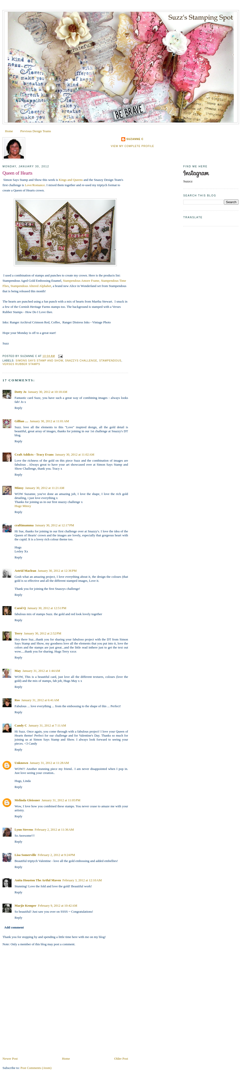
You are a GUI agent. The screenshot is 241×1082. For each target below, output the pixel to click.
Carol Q (20, 608)
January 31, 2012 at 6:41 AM (40, 700)
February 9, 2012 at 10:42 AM (57, 905)
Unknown (21, 763)
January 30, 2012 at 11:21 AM (44, 488)
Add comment (14, 927)
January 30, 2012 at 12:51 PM (46, 608)
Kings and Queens (71, 180)
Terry (18, 633)
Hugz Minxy (23, 506)
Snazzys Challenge (81, 360)
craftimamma (24, 525)
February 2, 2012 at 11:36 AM (54, 829)
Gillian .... (21, 421)
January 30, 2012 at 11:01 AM (49, 421)
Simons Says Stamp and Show (39, 360)
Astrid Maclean (25, 570)
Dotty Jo (20, 392)
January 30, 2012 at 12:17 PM (54, 525)
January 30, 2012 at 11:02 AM (74, 454)
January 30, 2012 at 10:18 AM (47, 392)
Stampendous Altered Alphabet (31, 286)
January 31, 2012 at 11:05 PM (60, 800)
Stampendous (110, 360)
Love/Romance (35, 185)
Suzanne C (134, 139)
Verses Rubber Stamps (21, 364)
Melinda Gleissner (27, 800)
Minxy (19, 488)
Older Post (121, 1058)
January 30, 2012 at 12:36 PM (57, 570)
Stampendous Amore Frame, (82, 280)
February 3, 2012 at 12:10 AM (82, 880)
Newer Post (10, 1058)
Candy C (21, 725)
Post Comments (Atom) (36, 1068)
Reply (18, 408)
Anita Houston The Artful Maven (38, 880)
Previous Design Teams (35, 131)
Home (9, 131)
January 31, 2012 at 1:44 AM (41, 671)
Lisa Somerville (25, 855)
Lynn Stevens (24, 829)
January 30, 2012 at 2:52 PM (42, 633)
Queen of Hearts (17, 173)
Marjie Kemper (25, 905)
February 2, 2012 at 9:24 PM (56, 855)
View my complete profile (132, 146)
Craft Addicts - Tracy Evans (34, 454)
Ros (17, 700)
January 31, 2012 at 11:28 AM (49, 763)
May (18, 671)
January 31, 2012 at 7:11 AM (47, 725)
